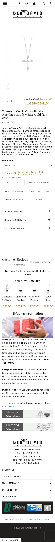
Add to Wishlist (14, 191)
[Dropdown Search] (44, 3)
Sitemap (46, 519)
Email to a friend (14, 199)
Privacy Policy (33, 519)
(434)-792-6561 (31, 456)
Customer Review (14, 228)
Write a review (40, 262)
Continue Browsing (39, 182)
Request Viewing (40, 191)
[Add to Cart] (13, 182)
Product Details (13, 211)
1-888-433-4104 (33, 459)
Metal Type (8, 160)
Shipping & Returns (15, 220)
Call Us (40, 199)
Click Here (8, 406)
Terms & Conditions (14, 519)
